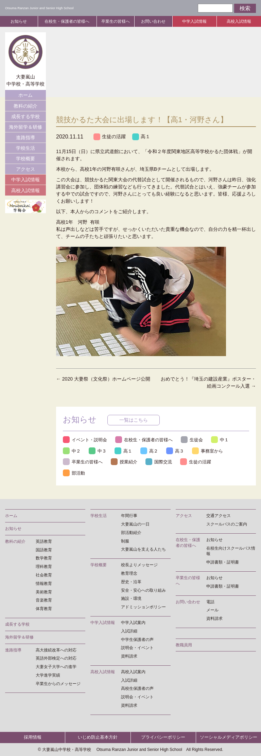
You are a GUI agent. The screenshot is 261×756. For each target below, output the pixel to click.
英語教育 (44, 541)
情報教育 (44, 583)
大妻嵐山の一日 (135, 524)
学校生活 (25, 148)
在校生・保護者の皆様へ (67, 21)
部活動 (74, 473)
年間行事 (129, 515)
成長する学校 (25, 116)
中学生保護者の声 (137, 639)
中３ (97, 451)
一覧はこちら (133, 420)
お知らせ (19, 21)
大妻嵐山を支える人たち (143, 549)
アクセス (25, 169)
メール (212, 610)
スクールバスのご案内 (226, 524)
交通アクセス (218, 515)
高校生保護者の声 (137, 688)
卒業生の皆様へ (115, 21)
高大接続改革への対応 (56, 650)
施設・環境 (131, 598)
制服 (125, 541)
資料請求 (129, 656)
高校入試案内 (133, 671)
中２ (72, 451)
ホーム (25, 95)
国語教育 (44, 550)
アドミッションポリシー (143, 607)
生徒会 (192, 439)
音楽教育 (44, 600)
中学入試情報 (194, 21)
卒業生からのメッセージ (58, 683)
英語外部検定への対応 (56, 658)
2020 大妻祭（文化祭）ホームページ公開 (103, 379)
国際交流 (158, 461)
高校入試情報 (239, 21)
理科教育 (44, 566)
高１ (141, 136)
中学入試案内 (133, 622)
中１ (220, 439)
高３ (175, 451)
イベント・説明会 (85, 439)
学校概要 (25, 158)
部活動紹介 (131, 532)
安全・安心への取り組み (143, 590)
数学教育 (44, 558)
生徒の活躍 (109, 136)
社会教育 (44, 575)
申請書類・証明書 (222, 562)
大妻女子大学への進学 (56, 666)
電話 (210, 602)
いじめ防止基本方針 (98, 737)
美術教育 (44, 592)
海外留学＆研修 (25, 127)
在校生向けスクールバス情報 (230, 551)
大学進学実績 (48, 675)
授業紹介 (124, 461)
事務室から (207, 451)
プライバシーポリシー (163, 737)
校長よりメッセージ (139, 565)
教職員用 (184, 645)
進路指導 (25, 137)
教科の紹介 (25, 106)
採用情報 (32, 737)
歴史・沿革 (131, 581)
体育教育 (44, 608)
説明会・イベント (137, 648)
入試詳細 (129, 631)
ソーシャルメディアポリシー (228, 737)
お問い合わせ (153, 21)
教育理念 (129, 573)
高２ (149, 451)
